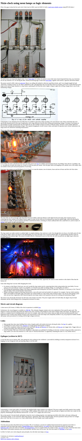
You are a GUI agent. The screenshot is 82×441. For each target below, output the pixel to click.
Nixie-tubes (31, 79)
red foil (2, 222)
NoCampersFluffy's (30, 427)
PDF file (28, 310)
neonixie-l (25, 325)
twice (70, 429)
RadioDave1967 (5, 427)
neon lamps (49, 80)
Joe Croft (61, 427)
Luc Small (46, 426)
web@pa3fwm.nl (19, 436)
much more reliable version (55, 7)
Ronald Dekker (26, 426)
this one (37, 327)
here (38, 163)
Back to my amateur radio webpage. (10, 439)
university (22, 83)
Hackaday (62, 429)
